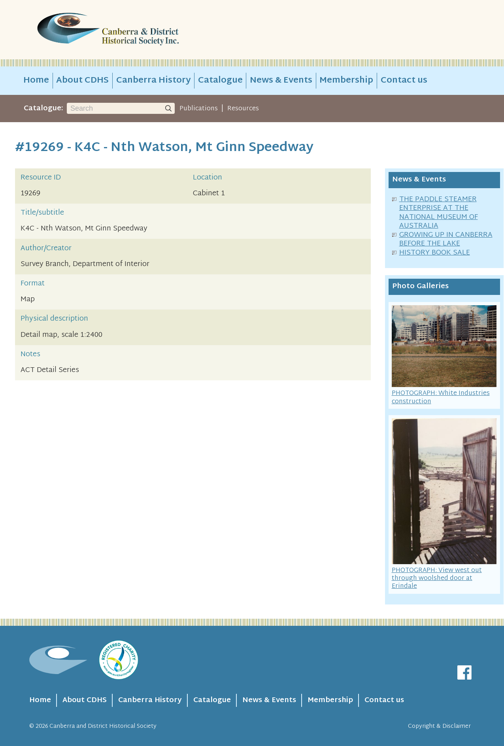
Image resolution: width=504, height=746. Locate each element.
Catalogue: (43, 108)
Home (36, 81)
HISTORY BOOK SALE (434, 252)
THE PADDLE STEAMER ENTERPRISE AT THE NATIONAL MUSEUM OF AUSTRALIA (438, 213)
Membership (346, 81)
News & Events (281, 81)
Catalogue (220, 81)
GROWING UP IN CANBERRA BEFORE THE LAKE (446, 240)
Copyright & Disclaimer (439, 726)
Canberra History (153, 81)
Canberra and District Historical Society (103, 726)
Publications (198, 109)
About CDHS (82, 81)
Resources (243, 109)
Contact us (404, 81)
